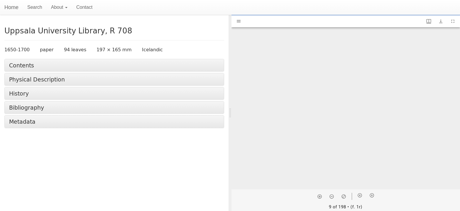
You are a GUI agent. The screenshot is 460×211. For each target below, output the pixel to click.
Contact (84, 7)
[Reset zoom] (344, 196)
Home (11, 7)
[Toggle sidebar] (239, 21)
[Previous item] (360, 195)
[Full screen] (453, 21)
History (19, 93)
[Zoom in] (320, 196)
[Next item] (372, 195)
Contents (21, 65)
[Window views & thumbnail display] (429, 21)
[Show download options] (441, 21)
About (59, 7)
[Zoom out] (332, 196)
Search (34, 7)
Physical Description (37, 79)
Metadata (22, 121)
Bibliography (26, 107)
